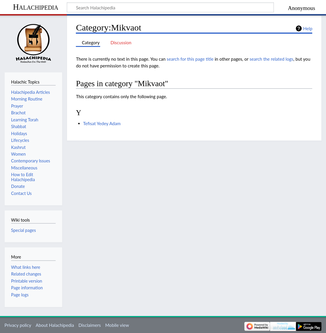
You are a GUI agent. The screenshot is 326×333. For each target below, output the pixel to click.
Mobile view (117, 325)
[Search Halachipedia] (170, 7)
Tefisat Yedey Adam (102, 123)
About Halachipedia (55, 325)
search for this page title (190, 59)
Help (307, 28)
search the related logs (271, 59)
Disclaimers (89, 325)
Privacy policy (17, 325)
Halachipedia (35, 6)
